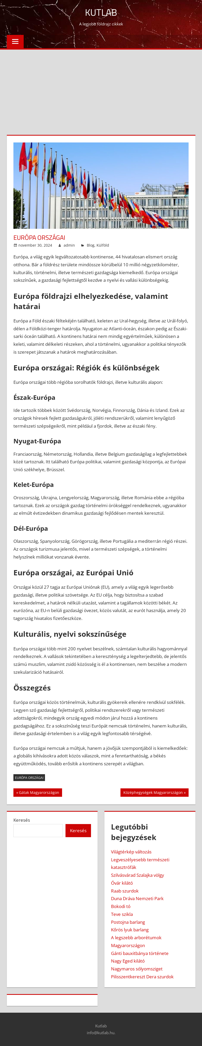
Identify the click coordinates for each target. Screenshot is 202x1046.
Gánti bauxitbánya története (140, 953)
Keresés (21, 820)
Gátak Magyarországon (39, 793)
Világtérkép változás (131, 852)
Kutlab (101, 12)
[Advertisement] (101, 89)
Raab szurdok (125, 891)
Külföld (103, 245)
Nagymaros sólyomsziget (137, 969)
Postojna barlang (128, 922)
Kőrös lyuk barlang (130, 930)
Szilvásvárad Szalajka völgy (137, 875)
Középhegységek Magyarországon (153, 793)
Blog (90, 245)
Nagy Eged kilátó (128, 961)
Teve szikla (122, 914)
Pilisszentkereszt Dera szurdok (142, 977)
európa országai (29, 778)
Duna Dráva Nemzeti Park (137, 898)
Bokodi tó (120, 906)
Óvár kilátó (122, 883)
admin (69, 245)
